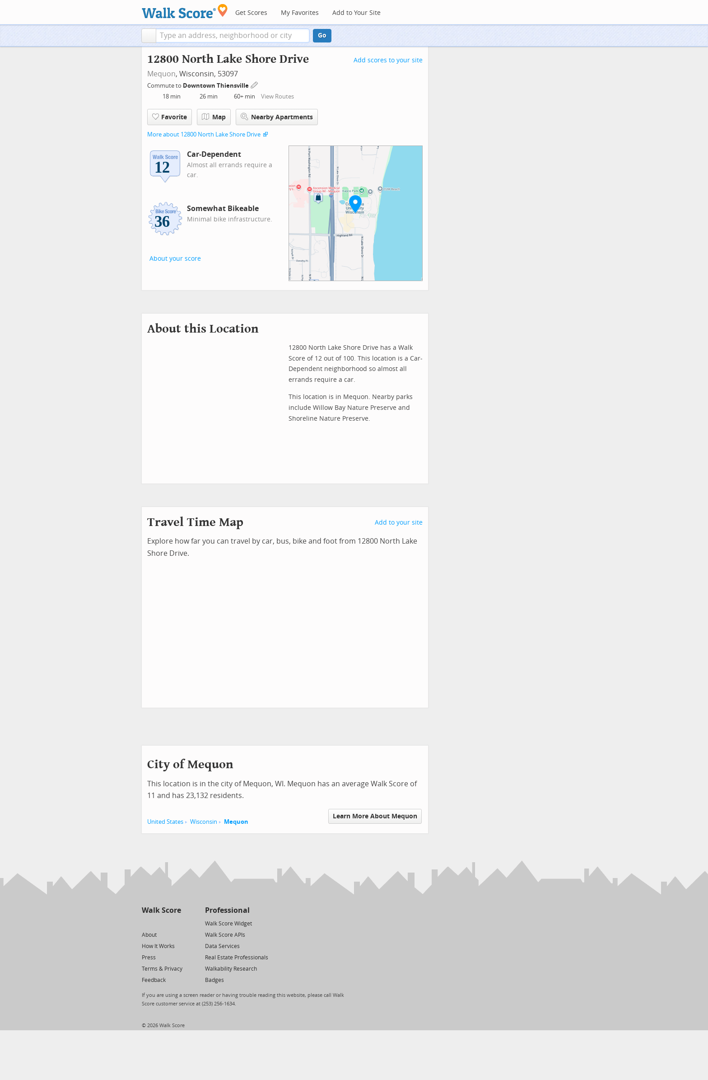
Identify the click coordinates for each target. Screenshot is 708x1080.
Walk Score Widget (228, 923)
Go (322, 35)
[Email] (175, 923)
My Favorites (300, 13)
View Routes (277, 96)
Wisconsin (203, 821)
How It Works (158, 946)
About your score (175, 259)
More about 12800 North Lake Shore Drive (204, 134)
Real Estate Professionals (236, 957)
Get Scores (251, 13)
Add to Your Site (356, 13)
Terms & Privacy (162, 969)
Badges (214, 980)
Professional (227, 910)
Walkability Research (231, 969)
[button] (148, 35)
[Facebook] (161, 923)
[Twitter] (147, 923)
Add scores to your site (388, 60)
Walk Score (161, 910)
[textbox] (233, 35)
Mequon (161, 74)
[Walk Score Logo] (185, 11)
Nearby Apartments (277, 117)
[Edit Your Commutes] (254, 84)
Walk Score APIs (225, 935)
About (149, 935)
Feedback (154, 980)
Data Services (222, 946)
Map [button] (214, 117)
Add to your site (399, 522)
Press (149, 957)
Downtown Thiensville (216, 85)
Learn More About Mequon (375, 816)
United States (165, 821)
